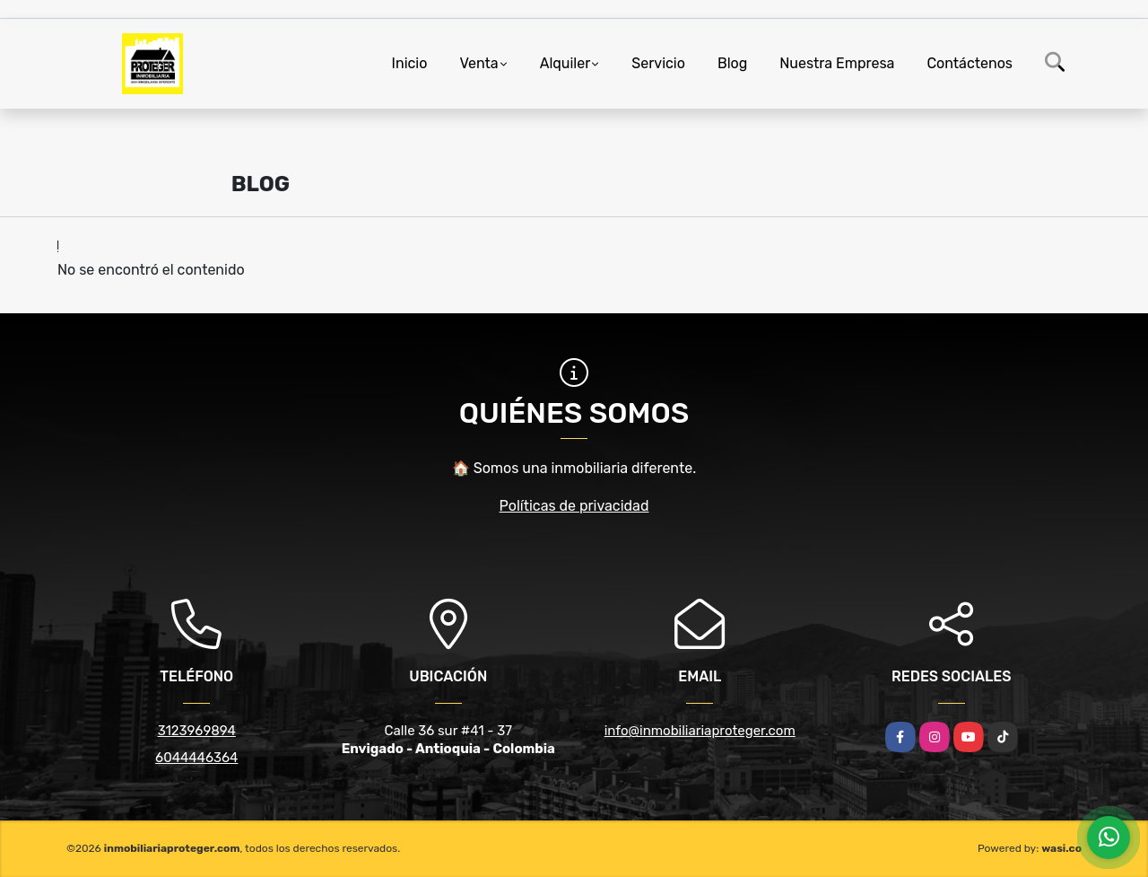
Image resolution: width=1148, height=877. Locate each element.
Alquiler (565, 63)
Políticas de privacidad (574, 505)
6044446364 (196, 758)
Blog (732, 63)
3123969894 (197, 731)
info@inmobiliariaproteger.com (700, 731)
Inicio (410, 63)
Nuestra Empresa (836, 63)
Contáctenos (969, 63)
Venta (478, 63)
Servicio (658, 63)
